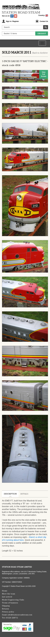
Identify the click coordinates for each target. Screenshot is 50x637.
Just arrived (7, 596)
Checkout (41, 33)
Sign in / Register (12, 21)
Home (4, 590)
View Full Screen (43, 74)
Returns (5, 608)
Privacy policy (8, 611)
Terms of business (10, 602)
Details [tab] (24, 493)
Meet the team (8, 593)
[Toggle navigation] (42, 43)
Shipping (6, 605)
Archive (43, 53)
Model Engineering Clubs (13, 599)
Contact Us (44, 21)
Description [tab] (10, 493)
